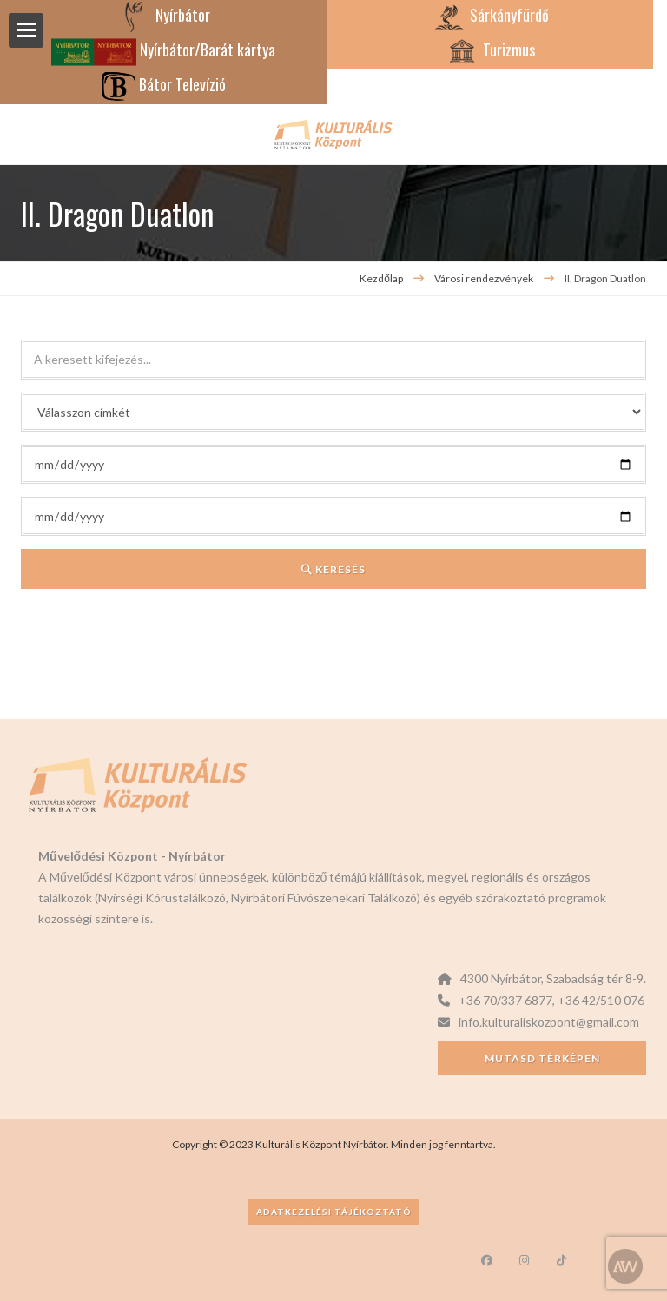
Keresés (333, 569)
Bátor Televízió (163, 84)
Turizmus (490, 49)
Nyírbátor (163, 14)
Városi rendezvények (484, 278)
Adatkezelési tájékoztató (334, 1211)
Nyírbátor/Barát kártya (163, 49)
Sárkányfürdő (490, 14)
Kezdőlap (381, 278)
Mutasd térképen (542, 1058)
